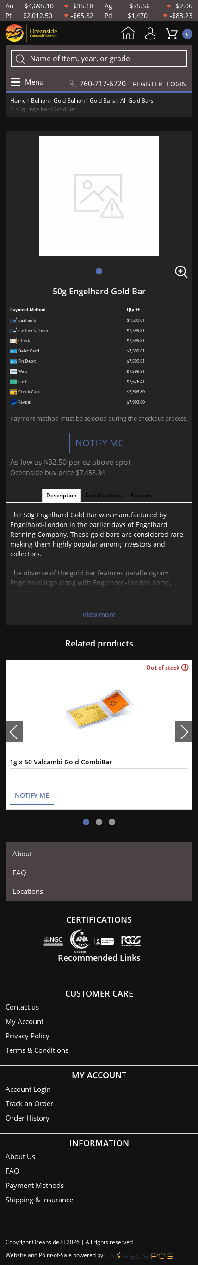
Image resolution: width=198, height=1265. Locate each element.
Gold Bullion (69, 100)
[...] (99, 58)
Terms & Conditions (37, 1050)
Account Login (28, 1089)
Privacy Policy (28, 1035)
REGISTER (147, 83)
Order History (28, 1117)
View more (99, 614)
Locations (27, 891)
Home (128, 34)
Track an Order (29, 1103)
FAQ (19, 872)
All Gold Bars (137, 100)
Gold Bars (102, 100)
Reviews (141, 495)
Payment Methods (35, 1185)
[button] (99, 271)
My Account (152, 34)
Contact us (22, 1006)
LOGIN (177, 83)
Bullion (40, 100)
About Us (20, 1156)
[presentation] (14, 731)
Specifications (103, 495)
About (22, 853)
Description (61, 495)
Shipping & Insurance (39, 1199)
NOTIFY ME (99, 443)
